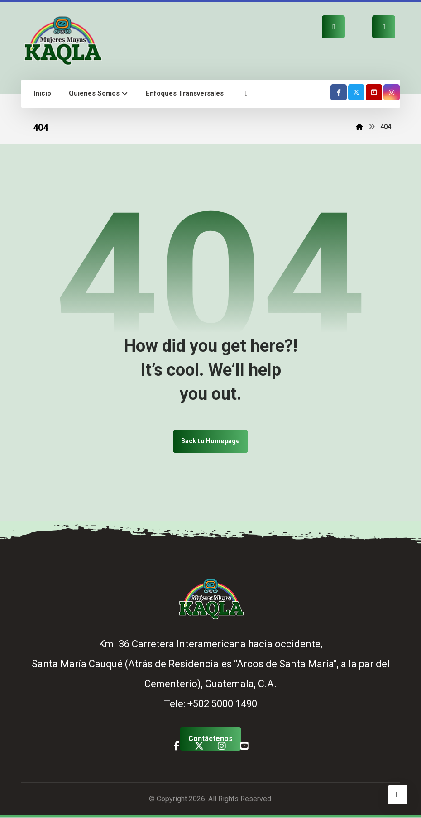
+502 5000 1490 (222, 704)
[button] (246, 94)
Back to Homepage (210, 441)
